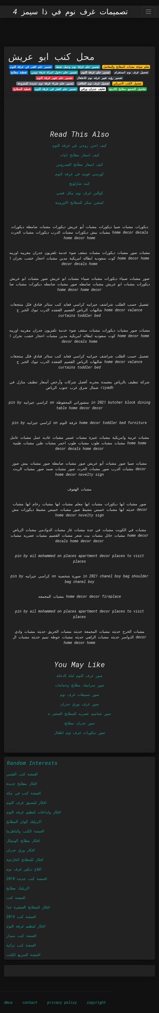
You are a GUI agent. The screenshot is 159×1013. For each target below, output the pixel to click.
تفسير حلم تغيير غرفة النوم (54, 78)
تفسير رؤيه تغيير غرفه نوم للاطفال (99, 78)
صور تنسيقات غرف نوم (79, 694)
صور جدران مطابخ (79, 722)
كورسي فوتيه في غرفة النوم (79, 173)
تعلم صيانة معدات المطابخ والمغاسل (126, 67)
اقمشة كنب (15, 897)
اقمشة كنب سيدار (21, 935)
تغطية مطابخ (19, 72)
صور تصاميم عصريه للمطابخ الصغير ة (79, 713)
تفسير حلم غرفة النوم (95, 72)
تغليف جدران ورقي (93, 89)
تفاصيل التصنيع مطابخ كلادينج (127, 89)
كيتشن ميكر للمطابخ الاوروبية (79, 202)
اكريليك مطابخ (18, 888)
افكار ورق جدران (20, 849)
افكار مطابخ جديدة (21, 783)
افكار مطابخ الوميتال (23, 840)
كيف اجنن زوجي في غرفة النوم (79, 145)
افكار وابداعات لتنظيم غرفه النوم (33, 811)
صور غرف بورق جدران (79, 703)
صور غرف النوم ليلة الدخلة (79, 675)
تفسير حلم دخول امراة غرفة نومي (54, 72)
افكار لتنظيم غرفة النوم (25, 926)
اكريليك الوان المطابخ (23, 821)
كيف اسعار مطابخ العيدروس (79, 164)
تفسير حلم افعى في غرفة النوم (31, 67)
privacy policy (62, 1002)
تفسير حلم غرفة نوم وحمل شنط (77, 67)
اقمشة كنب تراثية (21, 945)
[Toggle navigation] (148, 11)
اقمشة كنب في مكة (23, 792)
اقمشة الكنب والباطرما (25, 830)
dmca (8, 1002)
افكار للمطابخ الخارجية (24, 859)
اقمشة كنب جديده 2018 (26, 878)
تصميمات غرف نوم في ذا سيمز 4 (70, 11)
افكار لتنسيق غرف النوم (26, 802)
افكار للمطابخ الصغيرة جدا (28, 907)
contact (29, 1002)
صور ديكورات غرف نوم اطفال (79, 732)
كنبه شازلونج (79, 183)
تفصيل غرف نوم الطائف (93, 83)
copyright (96, 1002)
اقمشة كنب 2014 (21, 916)
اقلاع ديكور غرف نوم (23, 868)
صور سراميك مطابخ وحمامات (79, 684)
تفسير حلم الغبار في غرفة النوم (55, 89)
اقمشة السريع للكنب (23, 954)
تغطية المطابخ (22, 89)
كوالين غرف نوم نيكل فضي (79, 192)
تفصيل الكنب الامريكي (127, 83)
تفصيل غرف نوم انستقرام (131, 72)
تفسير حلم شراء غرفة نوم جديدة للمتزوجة (45, 83)
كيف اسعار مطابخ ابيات (79, 154)
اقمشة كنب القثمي (22, 773)
